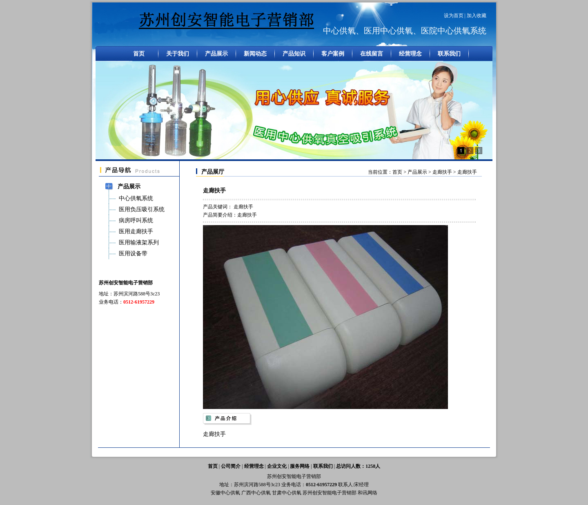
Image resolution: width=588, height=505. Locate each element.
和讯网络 (367, 493)
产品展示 (216, 54)
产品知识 (294, 54)
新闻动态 (255, 54)
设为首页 (453, 15)
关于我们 (177, 54)
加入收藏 (476, 15)
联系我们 (449, 54)
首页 (139, 54)
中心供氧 (339, 30)
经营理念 (410, 54)
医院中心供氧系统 (453, 30)
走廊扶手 (442, 172)
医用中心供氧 (388, 30)
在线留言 (371, 54)
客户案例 (332, 54)
